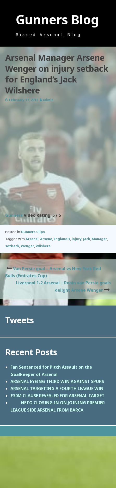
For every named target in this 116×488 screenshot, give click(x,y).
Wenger (27, 245)
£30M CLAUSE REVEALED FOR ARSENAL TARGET (57, 395)
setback (12, 245)
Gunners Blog (57, 19)
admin (48, 99)
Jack (86, 238)
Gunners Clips (33, 231)
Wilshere (43, 245)
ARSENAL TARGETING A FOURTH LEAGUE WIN (56, 388)
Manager (99, 238)
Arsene (46, 238)
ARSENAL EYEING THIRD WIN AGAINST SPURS (57, 381)
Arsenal (32, 238)
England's (62, 238)
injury (77, 238)
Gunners (14, 215)
